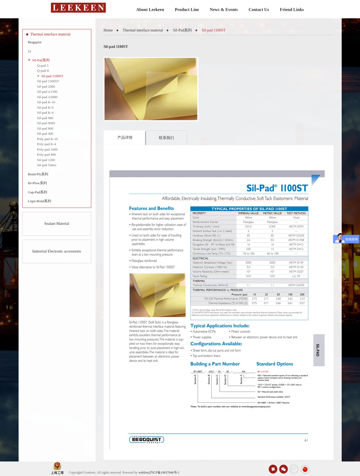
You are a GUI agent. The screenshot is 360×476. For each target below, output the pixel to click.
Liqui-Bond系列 (39, 201)
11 (30, 51)
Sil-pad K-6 (45, 107)
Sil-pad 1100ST (52, 76)
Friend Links (292, 9)
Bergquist (34, 42)
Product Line (187, 9)
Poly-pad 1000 (47, 149)
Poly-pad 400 (46, 154)
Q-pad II (43, 71)
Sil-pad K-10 (46, 102)
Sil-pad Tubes (47, 165)
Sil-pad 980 (45, 118)
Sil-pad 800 (45, 128)
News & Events (224, 9)
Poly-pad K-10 (47, 139)
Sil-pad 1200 (46, 160)
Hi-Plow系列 (37, 183)
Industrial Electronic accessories (56, 251)
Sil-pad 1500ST (48, 81)
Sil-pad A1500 (47, 92)
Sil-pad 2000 (46, 86)
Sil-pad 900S (46, 123)
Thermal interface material (50, 34)
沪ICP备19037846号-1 (164, 472)
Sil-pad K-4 (45, 113)
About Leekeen (150, 9)
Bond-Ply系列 (38, 174)
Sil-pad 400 (45, 134)
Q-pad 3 (42, 65)
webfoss (144, 472)
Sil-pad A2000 (47, 97)
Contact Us (259, 9)
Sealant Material (56, 224)
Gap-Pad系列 (37, 192)
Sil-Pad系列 (41, 60)
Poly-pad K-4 (46, 144)
